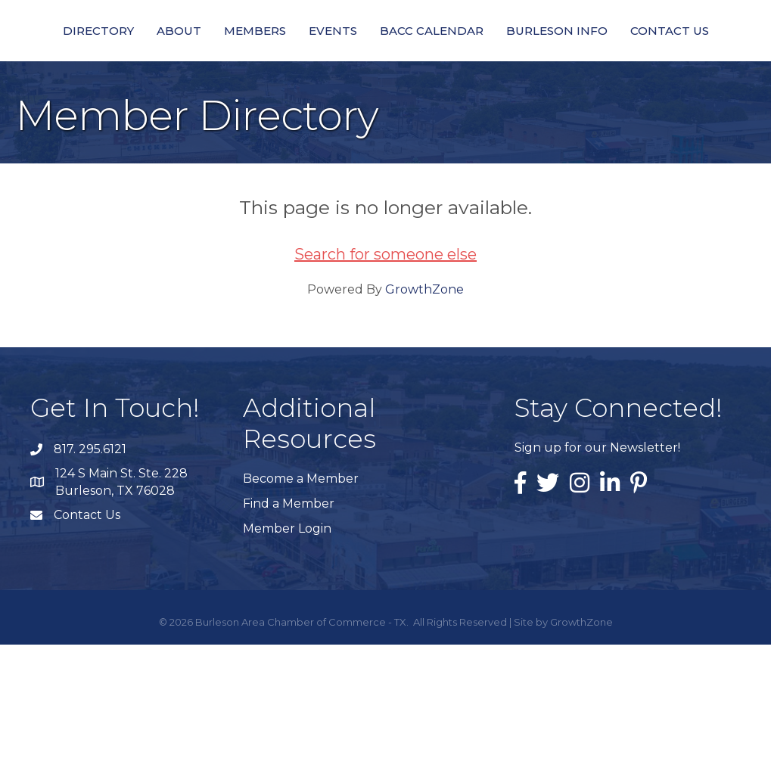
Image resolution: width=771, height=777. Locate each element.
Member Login (287, 661)
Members (228, 76)
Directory (71, 76)
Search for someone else (385, 387)
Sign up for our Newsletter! (597, 580)
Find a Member (288, 636)
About (151, 76)
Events (305, 76)
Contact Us (386, 163)
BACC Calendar (559, 76)
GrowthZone (424, 422)
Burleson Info (684, 76)
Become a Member (301, 611)
